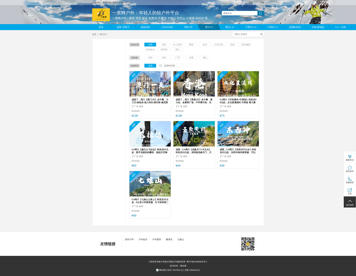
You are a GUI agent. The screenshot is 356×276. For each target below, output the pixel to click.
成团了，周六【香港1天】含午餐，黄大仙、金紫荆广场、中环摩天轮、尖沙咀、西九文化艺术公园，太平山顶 (194, 101)
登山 (177, 49)
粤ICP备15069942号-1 (197, 261)
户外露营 (156, 239)
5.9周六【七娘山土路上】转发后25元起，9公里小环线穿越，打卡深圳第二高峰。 (150, 201)
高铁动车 (145, 27)
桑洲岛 (169, 239)
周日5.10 (229, 27)
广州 (177, 57)
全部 (150, 44)
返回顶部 (350, 205)
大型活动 (218, 44)
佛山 (205, 57)
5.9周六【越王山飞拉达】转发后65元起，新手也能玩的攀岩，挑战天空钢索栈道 (150, 151)
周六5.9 (209, 27)
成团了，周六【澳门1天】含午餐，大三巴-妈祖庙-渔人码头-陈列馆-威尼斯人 (150, 101)
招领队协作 (295, 27)
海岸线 (164, 49)
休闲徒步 (150, 49)
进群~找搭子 (123, 27)
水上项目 (177, 44)
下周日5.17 (272, 27)
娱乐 (205, 44)
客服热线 (350, 182)
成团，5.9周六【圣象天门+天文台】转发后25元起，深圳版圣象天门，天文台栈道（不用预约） (194, 151)
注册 (262, 2)
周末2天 (188, 27)
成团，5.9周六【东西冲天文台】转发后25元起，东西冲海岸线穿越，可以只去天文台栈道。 (238, 151)
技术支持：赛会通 (178, 266)
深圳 (164, 57)
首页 (101, 27)
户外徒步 (142, 239)
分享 (350, 194)
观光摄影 (246, 44)
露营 (191, 44)
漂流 (164, 44)
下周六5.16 (250, 27)
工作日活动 (167, 27)
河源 (191, 57)
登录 (251, 2)
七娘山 (180, 239)
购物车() (350, 160)
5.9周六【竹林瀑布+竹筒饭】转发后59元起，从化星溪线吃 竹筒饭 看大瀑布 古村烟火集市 (238, 101)
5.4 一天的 (340, 27)
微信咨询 (350, 171)
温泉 (232, 44)
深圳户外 (129, 239)
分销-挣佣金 (318, 27)
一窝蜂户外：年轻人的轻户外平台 (145, 12)
